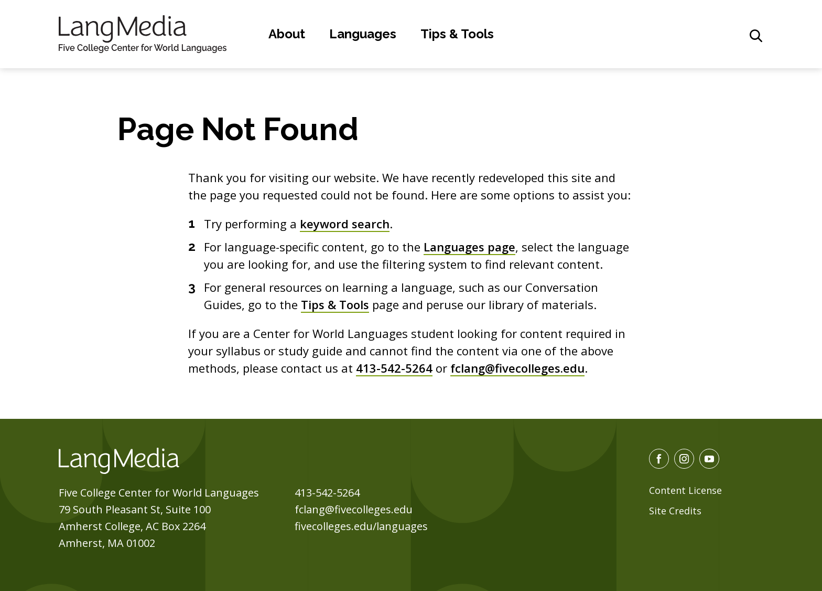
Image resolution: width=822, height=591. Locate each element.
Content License (685, 490)
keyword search (345, 223)
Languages (362, 33)
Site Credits (675, 510)
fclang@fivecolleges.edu (517, 368)
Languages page (469, 247)
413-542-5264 (394, 368)
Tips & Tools (457, 33)
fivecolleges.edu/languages (361, 526)
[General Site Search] (756, 36)
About (286, 33)
